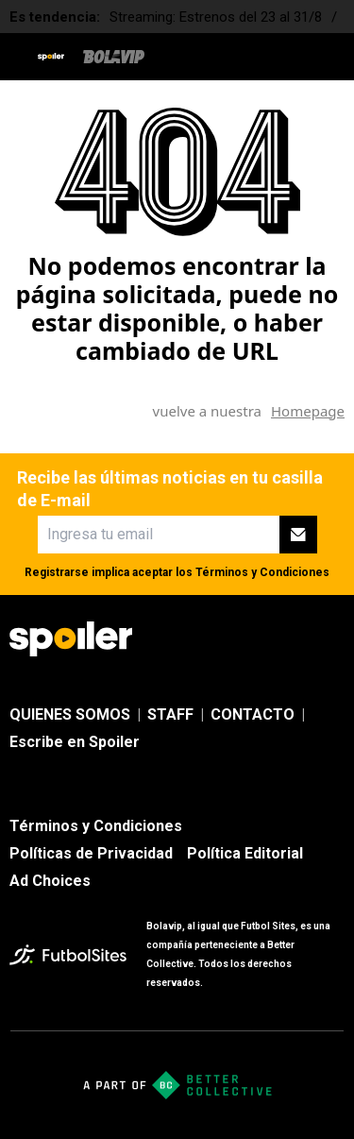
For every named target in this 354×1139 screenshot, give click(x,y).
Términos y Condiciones (262, 572)
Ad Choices (50, 881)
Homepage (308, 410)
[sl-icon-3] (291, 639)
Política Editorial (245, 853)
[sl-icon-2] (250, 639)
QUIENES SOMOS (69, 714)
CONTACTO (253, 714)
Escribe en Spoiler (74, 742)
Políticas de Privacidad (91, 853)
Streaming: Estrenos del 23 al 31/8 (216, 17)
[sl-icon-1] (208, 639)
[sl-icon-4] (333, 639)
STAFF (170, 714)
